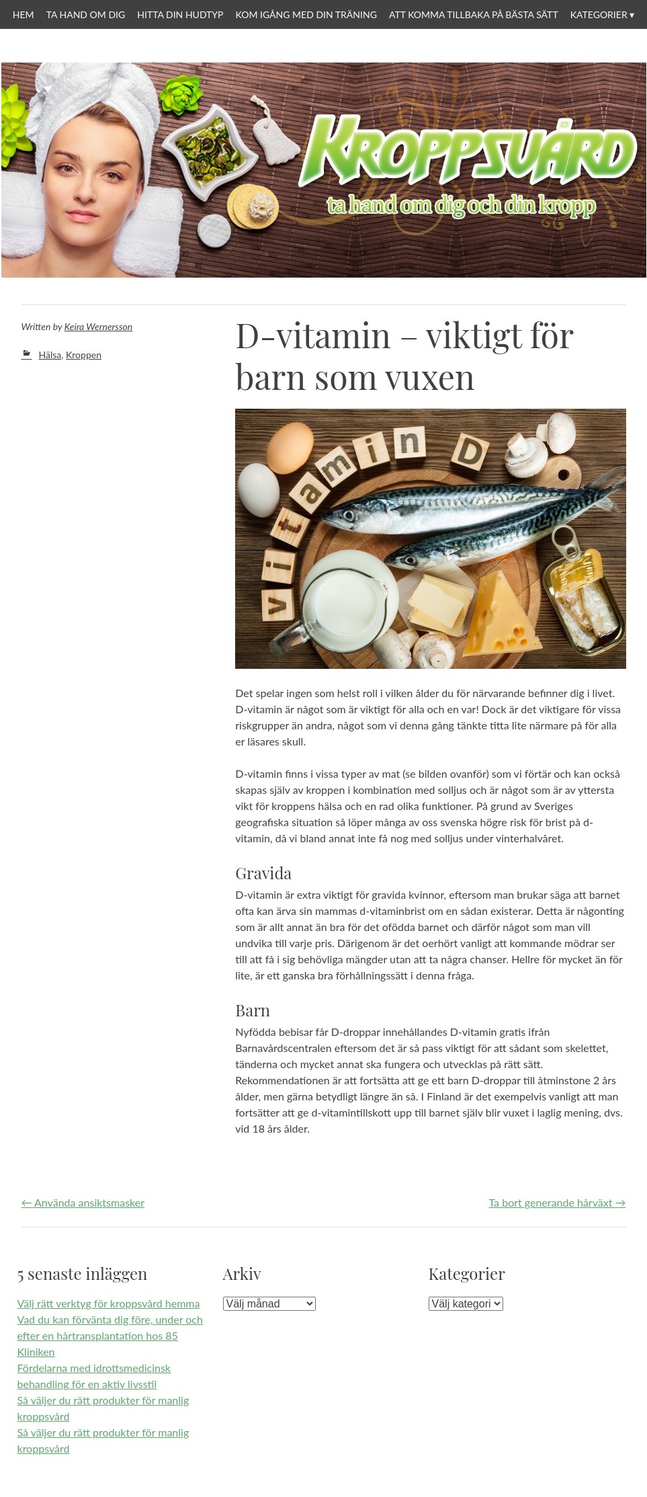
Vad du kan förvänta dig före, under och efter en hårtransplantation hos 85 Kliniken (110, 1335)
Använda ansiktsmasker (83, 1202)
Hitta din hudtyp (180, 14)
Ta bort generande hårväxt (557, 1202)
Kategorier (599, 14)
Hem (23, 14)
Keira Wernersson (98, 326)
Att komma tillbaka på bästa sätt (473, 14)
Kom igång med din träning (306, 14)
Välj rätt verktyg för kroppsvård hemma (108, 1303)
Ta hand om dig (86, 14)
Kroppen (83, 354)
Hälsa (50, 354)
